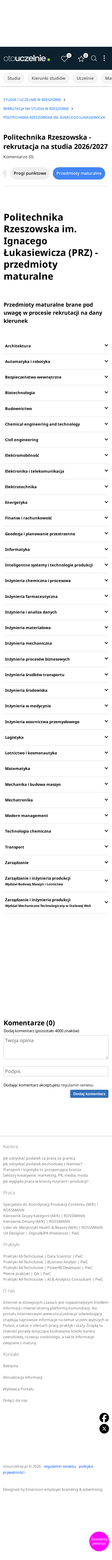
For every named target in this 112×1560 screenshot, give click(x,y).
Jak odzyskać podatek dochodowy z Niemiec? (42, 1163)
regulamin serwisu (77, 1085)
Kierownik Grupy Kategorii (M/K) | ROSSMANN (44, 1215)
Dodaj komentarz (89, 1094)
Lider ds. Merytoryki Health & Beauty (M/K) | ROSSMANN (53, 1227)
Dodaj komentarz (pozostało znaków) (41, 1030)
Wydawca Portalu (18, 1389)
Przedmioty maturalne (79, 173)
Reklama (10, 1365)
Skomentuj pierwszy (99, 1541)
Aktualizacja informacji (22, 1377)
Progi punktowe (30, 173)
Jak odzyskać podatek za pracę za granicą (39, 1158)
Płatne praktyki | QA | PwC (27, 1273)
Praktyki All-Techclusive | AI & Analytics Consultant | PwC (53, 1279)
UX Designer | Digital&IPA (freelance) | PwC (41, 1233)
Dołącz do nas (15, 1400)
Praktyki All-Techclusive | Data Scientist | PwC (43, 1256)
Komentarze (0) (18, 156)
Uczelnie (85, 78)
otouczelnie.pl (15, 1466)
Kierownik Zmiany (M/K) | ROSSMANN (36, 1221)
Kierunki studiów (48, 78)
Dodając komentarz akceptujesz (48, 1085)
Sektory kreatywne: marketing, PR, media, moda (45, 1175)
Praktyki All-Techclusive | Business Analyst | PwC (45, 1261)
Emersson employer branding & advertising (64, 1489)
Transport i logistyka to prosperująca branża (42, 1169)
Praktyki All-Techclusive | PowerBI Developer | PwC (48, 1267)
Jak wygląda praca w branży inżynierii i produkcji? (45, 1181)
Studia (13, 78)
